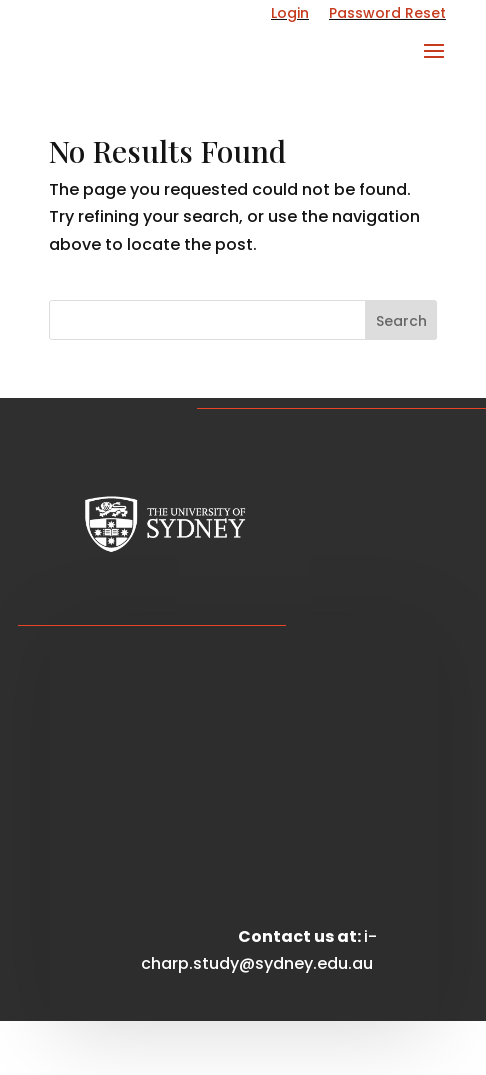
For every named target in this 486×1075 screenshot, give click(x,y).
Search (401, 321)
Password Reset (387, 13)
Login (290, 13)
